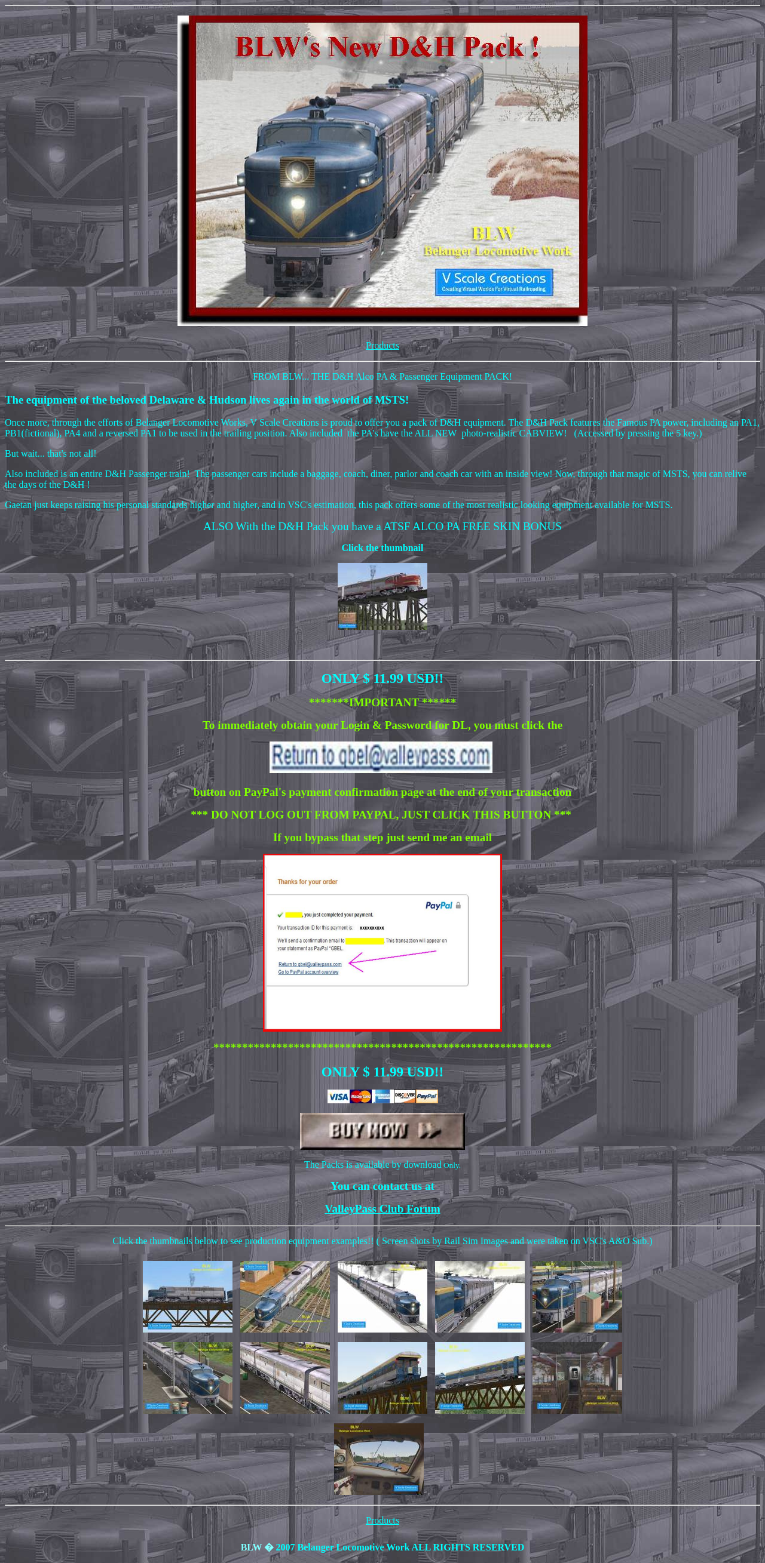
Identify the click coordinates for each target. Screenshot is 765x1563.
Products (382, 345)
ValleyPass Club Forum (382, 1208)
